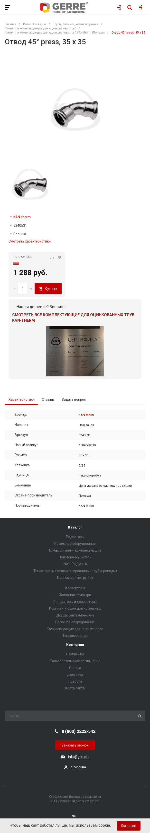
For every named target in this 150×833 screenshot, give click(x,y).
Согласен (128, 826)
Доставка (75, 675)
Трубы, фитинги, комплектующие (75, 550)
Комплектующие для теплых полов (75, 629)
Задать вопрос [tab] (74, 399)
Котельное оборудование (75, 544)
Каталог (75, 527)
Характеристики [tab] (22, 399)
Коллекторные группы (75, 578)
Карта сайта (75, 688)
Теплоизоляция (75, 636)
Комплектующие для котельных (75, 608)
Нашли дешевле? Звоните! (41, 306)
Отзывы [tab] (48, 399)
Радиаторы (75, 537)
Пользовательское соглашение (75, 661)
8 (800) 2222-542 (78, 731)
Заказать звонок (75, 745)
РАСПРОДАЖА (75, 564)
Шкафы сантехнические (75, 615)
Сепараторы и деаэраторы (75, 602)
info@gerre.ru (79, 757)
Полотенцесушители (75, 557)
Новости (75, 681)
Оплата (75, 668)
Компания (75, 645)
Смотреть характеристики (30, 241)
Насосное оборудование (75, 622)
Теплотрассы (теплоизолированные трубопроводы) (75, 571)
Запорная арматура (75, 595)
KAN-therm (22, 217)
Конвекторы (75, 588)
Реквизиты (75, 654)
